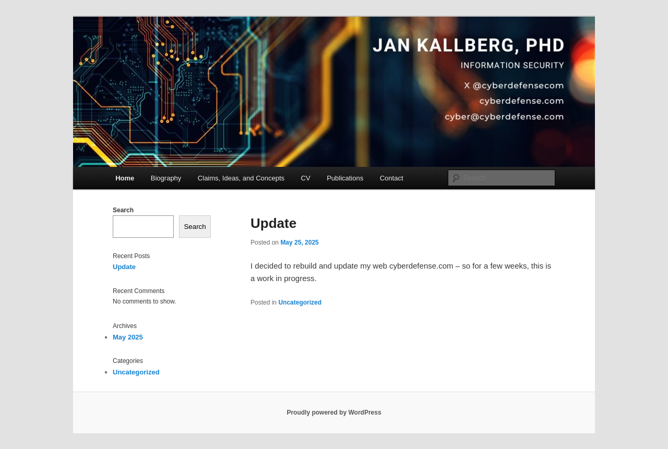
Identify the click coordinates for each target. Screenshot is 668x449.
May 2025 (128, 337)
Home (124, 178)
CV (306, 178)
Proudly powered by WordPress (334, 412)
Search (123, 210)
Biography (166, 178)
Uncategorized (299, 302)
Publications (345, 178)
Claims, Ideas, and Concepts (241, 178)
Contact (391, 178)
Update (273, 223)
